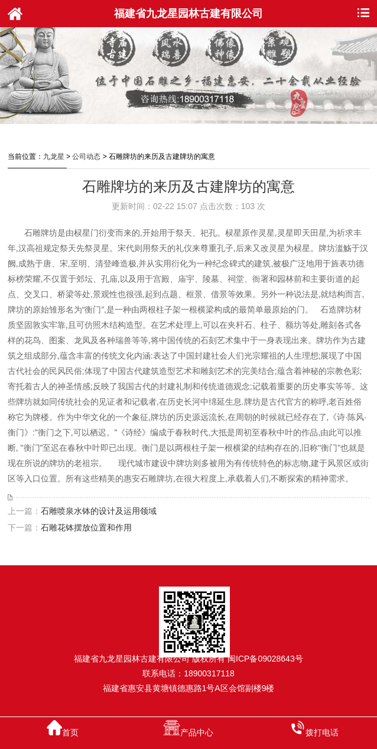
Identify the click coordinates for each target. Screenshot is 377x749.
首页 (63, 728)
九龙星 (53, 156)
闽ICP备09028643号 (265, 658)
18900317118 (209, 673)
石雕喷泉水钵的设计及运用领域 (99, 511)
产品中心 (188, 728)
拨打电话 (314, 728)
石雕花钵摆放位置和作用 (86, 527)
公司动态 (86, 156)
